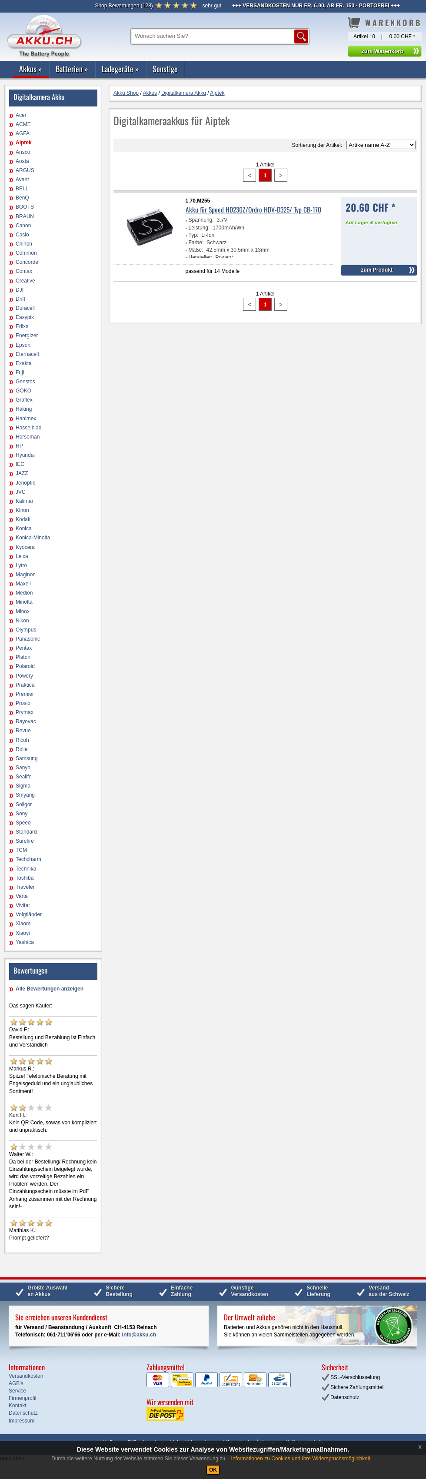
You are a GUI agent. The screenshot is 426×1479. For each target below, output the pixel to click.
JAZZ (22, 473)
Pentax (24, 648)
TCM (21, 850)
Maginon (26, 575)
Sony (21, 814)
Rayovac (26, 721)
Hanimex (26, 418)
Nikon (22, 621)
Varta (22, 896)
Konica (24, 528)
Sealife (24, 777)
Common (26, 253)
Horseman (28, 437)
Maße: (196, 250)
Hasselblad (28, 428)
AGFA (23, 133)
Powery (24, 676)
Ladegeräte (120, 68)
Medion (24, 593)
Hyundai (25, 455)
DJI (19, 290)
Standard (26, 832)
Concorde (27, 262)
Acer (21, 115)
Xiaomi (24, 924)
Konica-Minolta (33, 538)
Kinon (22, 510)
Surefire (25, 841)
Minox (23, 611)
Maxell (23, 584)
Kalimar (24, 501)
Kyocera (25, 547)
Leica (22, 556)
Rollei (22, 749)
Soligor (24, 804)
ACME (23, 124)
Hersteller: (201, 257)
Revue (23, 731)
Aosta (22, 161)
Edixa (22, 326)
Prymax (24, 712)
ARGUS (25, 170)
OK (213, 1470)
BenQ (22, 198)
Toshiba (24, 878)
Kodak (23, 519)
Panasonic (28, 639)
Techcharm (28, 859)
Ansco (23, 152)
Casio (22, 235)
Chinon (24, 244)
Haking (24, 409)
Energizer (27, 335)
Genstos (25, 382)
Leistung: (199, 228)
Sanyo (23, 767)
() (124, 6)
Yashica (25, 942)
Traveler (25, 887)
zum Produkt (377, 270)
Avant (22, 179)
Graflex (24, 400)
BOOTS (25, 207)
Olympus (26, 630)
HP (19, 446)
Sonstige (165, 68)
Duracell (25, 308)
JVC (21, 492)
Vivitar (23, 905)
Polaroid (25, 666)
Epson (23, 345)
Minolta (24, 602)
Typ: (194, 235)
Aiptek (24, 143)
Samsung (27, 758)
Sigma (23, 786)
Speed (23, 823)
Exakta (24, 363)
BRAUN (25, 216)
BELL (22, 189)
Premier (25, 694)
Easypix (25, 317)
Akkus (30, 68)
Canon (23, 226)
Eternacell (27, 354)
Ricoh (22, 740)
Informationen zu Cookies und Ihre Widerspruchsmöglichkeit (300, 1459)
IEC (20, 464)
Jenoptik (25, 483)
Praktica (25, 685)
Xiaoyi (23, 933)
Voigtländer (29, 914)
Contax (24, 271)
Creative (25, 281)
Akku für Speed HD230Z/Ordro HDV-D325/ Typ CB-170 (253, 209)
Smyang (25, 795)
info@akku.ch (139, 1335)
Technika (26, 869)
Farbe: (196, 242)
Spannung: (201, 220)
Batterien (72, 68)
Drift (20, 299)
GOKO (23, 391)
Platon (23, 657)
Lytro (21, 565)
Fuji (20, 372)
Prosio (23, 703)
